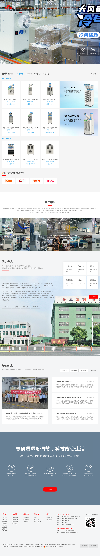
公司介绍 (4, 517)
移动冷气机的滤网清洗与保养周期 (68, 397)
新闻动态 (30, 6)
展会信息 (83, 370)
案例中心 (76, 6)
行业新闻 (74, 370)
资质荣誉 (4, 528)
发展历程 (25, 307)
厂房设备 (4, 530)
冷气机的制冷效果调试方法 (66, 413)
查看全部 (93, 74)
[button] (48, 62)
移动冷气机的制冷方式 (64, 381)
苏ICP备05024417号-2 (38, 546)
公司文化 (15, 307)
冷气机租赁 (90, 6)
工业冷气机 (38, 6)
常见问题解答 (37, 522)
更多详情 (50, 489)
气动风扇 (62, 6)
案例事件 (49, 520)
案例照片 (49, 517)
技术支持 (69, 6)
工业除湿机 (54, 6)
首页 (17, 6)
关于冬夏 (23, 6)
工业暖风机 (46, 6)
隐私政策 (84, 545)
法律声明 (93, 545)
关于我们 (4, 514)
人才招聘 (4, 522)
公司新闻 (64, 370)
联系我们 (83, 6)
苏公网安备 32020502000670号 (53, 546)
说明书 (36, 517)
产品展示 (14, 514)
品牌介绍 (6, 307)
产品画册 (36, 520)
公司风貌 (35, 307)
